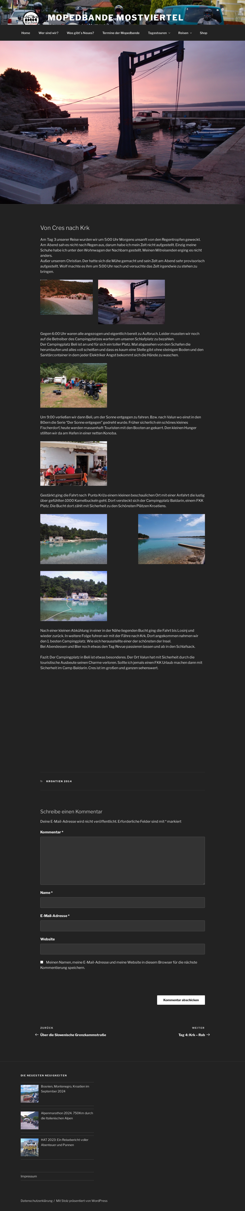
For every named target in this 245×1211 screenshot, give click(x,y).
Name (46, 893)
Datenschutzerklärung (37, 1201)
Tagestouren (159, 33)
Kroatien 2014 (59, 781)
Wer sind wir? (48, 33)
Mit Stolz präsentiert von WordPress (81, 1201)
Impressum (29, 1176)
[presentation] (74, 984)
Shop (203, 33)
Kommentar (51, 832)
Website (47, 939)
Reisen (185, 33)
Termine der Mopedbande (121, 33)
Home (25, 33)
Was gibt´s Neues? (80, 33)
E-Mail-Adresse (55, 916)
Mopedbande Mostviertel (116, 17)
